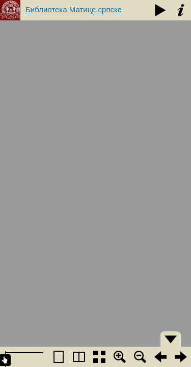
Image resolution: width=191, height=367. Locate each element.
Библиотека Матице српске (73, 9)
